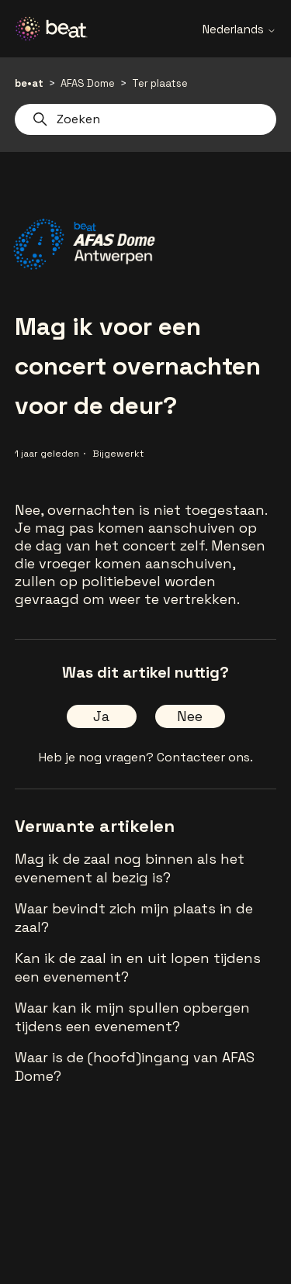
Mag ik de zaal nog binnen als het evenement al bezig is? (129, 868)
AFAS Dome (88, 83)
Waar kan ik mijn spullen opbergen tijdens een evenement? (132, 1017)
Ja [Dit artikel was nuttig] (101, 716)
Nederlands (239, 29)
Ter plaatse (160, 83)
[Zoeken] (146, 119)
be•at (29, 83)
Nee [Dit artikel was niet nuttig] (190, 716)
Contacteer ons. (205, 757)
